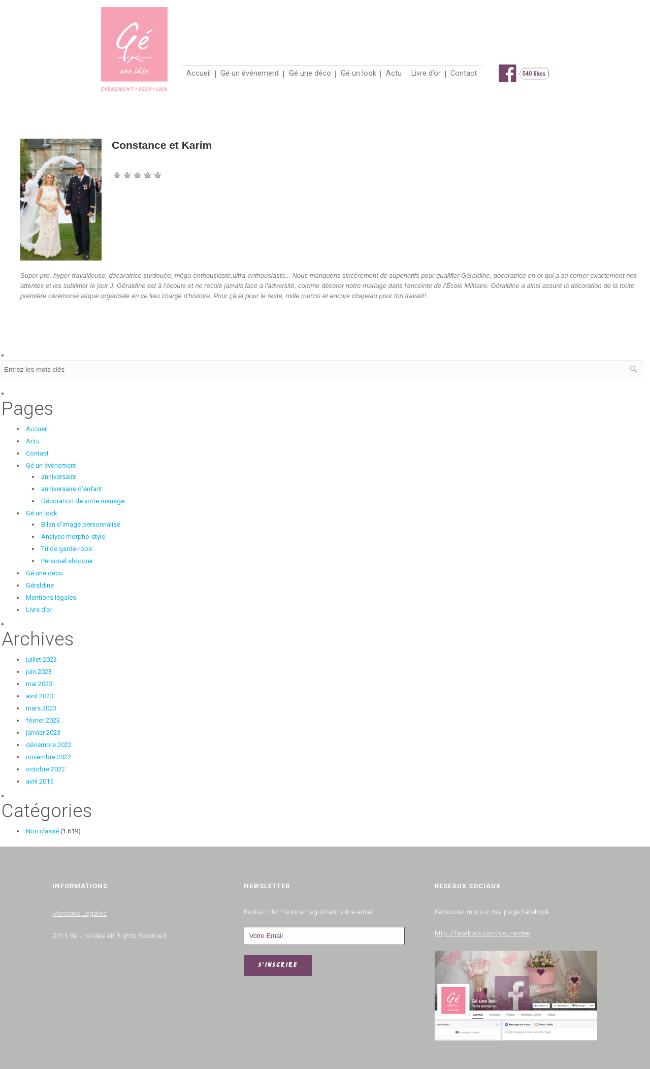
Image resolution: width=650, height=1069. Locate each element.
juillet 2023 (41, 659)
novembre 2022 (48, 757)
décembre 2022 (49, 745)
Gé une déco (310, 73)
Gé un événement (249, 73)
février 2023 (43, 720)
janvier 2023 (43, 732)
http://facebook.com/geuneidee (482, 931)
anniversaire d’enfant (71, 489)
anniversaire (58, 476)
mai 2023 (39, 684)
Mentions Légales (79, 912)
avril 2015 (39, 781)
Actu (394, 73)
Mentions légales (51, 597)
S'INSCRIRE (278, 965)
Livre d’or (426, 73)
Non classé (42, 831)
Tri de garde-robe (66, 549)
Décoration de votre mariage (82, 501)
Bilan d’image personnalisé (80, 524)
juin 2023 (39, 671)
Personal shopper (67, 561)
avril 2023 (39, 696)
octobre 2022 (45, 769)
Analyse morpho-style (73, 536)
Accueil (198, 73)
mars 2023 (41, 708)
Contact (463, 73)
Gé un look (358, 73)
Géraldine (40, 585)
